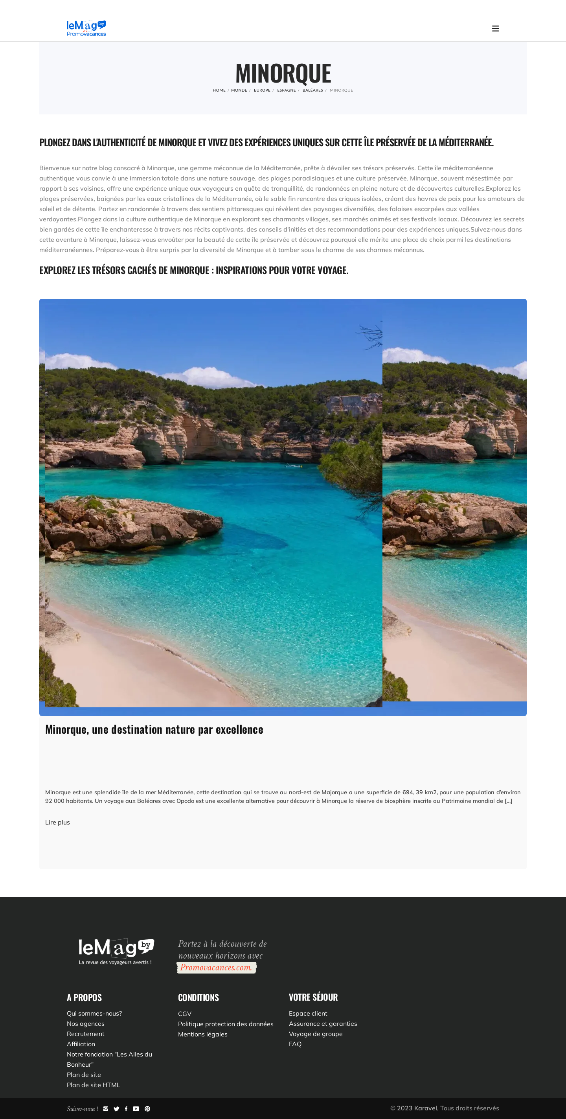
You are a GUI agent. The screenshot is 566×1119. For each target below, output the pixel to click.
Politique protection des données (226, 1024)
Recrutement (86, 1034)
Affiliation (81, 1044)
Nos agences (86, 1023)
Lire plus (57, 822)
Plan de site (84, 1075)
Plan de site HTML (93, 1085)
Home (219, 90)
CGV (184, 1014)
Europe (262, 90)
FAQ (295, 1044)
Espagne (286, 90)
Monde (239, 90)
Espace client (308, 1013)
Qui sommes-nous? (94, 1013)
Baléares (313, 90)
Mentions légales (203, 1034)
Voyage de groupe (316, 1034)
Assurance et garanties (323, 1023)
